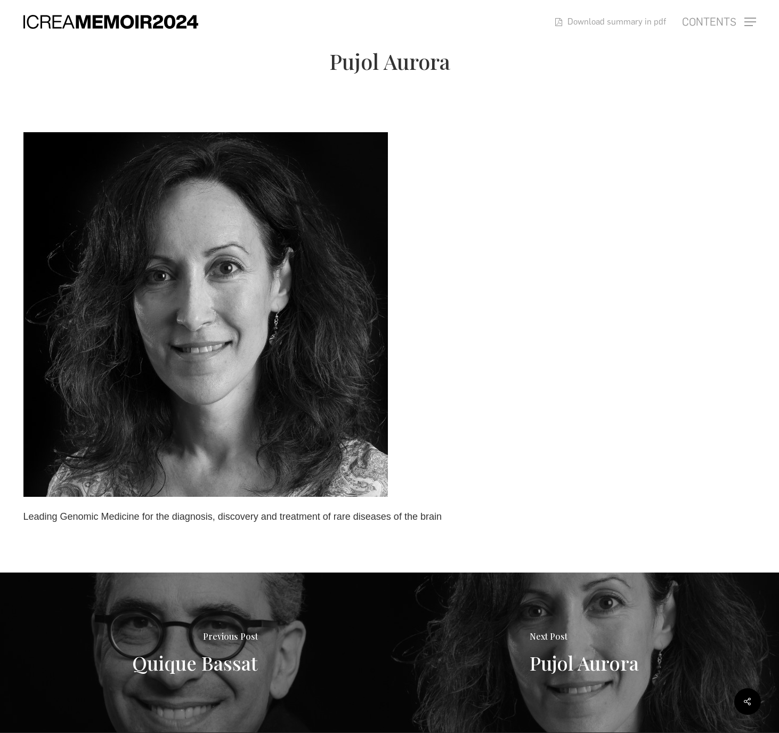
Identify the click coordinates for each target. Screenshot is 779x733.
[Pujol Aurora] (584, 652)
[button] (719, 22)
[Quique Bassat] (195, 652)
